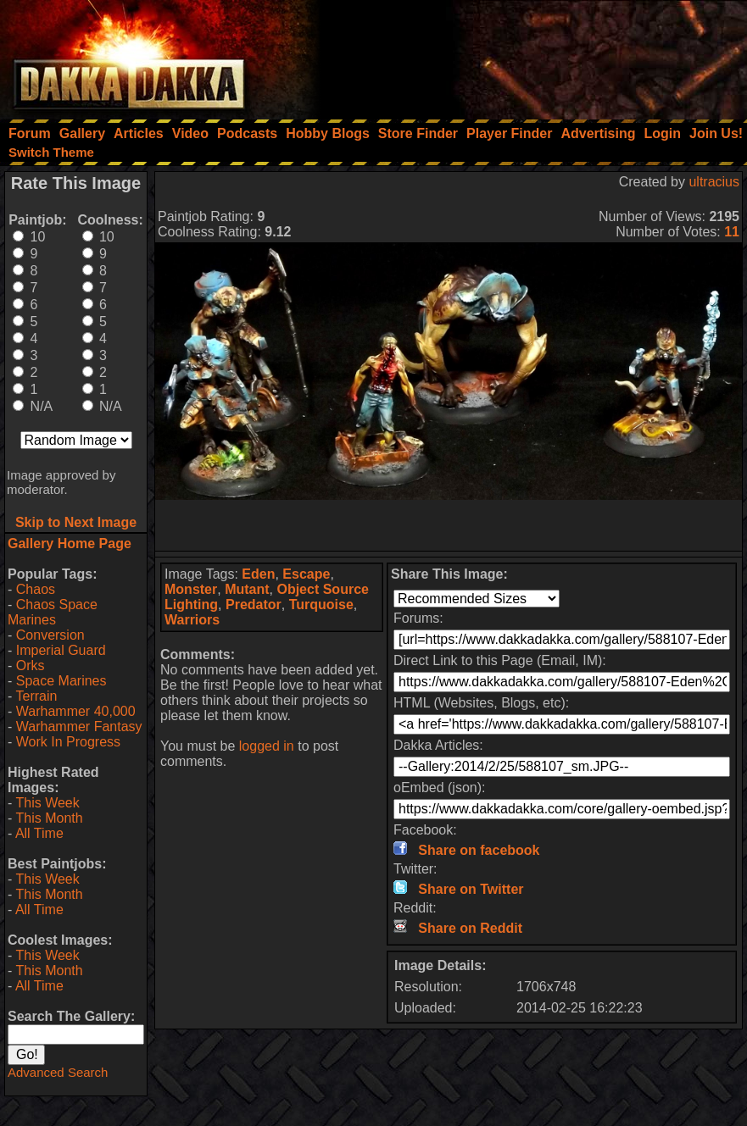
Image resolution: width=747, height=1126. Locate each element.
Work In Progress (68, 742)
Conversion (50, 635)
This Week (47, 803)
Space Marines (61, 681)
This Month (48, 818)
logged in (266, 746)
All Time (39, 833)
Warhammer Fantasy (79, 726)
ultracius (713, 182)
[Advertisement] (519, 55)
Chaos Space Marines (53, 612)
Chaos (35, 589)
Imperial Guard (61, 650)
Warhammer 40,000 (76, 711)
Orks (30, 665)
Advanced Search (58, 1072)
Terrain (36, 696)
